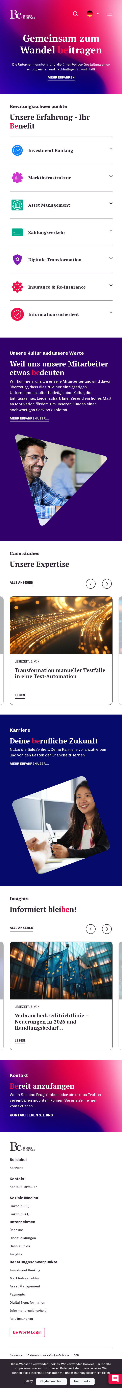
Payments (17, 1294)
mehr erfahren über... (29, 418)
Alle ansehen (21, 582)
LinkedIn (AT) (19, 1214)
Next (107, 583)
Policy (28, 1381)
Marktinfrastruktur (25, 1278)
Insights (16, 1254)
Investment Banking (25, 1270)
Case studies (20, 1246)
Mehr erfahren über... (29, 764)
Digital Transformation (27, 1302)
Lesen (20, 695)
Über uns (17, 1230)
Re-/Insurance (21, 1319)
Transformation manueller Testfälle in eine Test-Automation (60, 673)
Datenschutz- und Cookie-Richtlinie (48, 1355)
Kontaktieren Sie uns (31, 1115)
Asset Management (25, 1286)
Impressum (16, 1355)
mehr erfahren (61, 77)
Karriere (16, 1168)
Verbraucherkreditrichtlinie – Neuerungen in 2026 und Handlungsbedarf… (52, 1021)
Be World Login (27, 1332)
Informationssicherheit (28, 1311)
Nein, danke (82, 1381)
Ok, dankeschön (51, 1381)
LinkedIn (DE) (19, 1206)
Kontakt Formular (23, 1187)
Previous (90, 583)
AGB (76, 1355)
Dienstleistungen (23, 1238)
